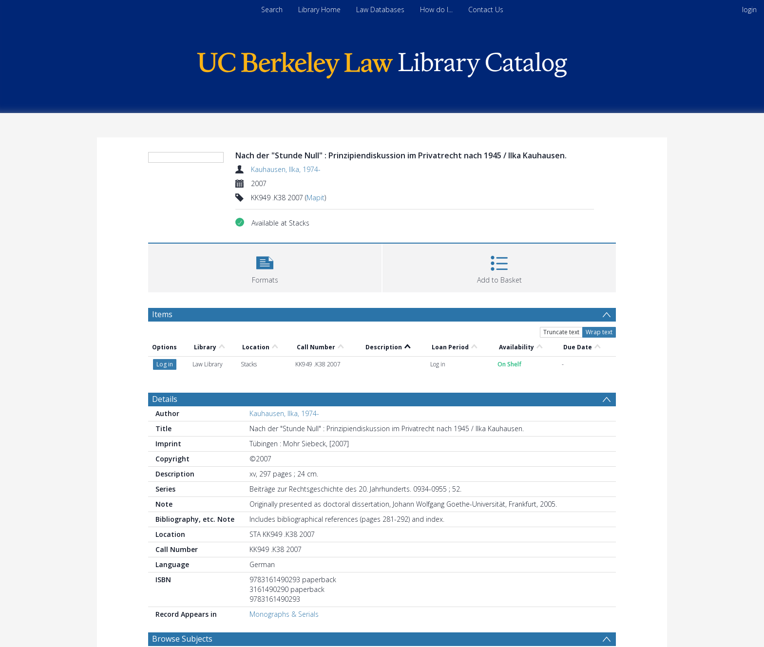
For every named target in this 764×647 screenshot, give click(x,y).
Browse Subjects (182, 638)
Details (164, 399)
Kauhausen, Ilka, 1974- (286, 169)
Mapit (315, 197)
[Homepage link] (382, 62)
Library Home (319, 9)
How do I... (436, 9)
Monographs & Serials (284, 614)
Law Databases (380, 9)
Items (162, 314)
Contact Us (485, 9)
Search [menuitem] (272, 9)
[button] (265, 267)
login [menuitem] (749, 9)
